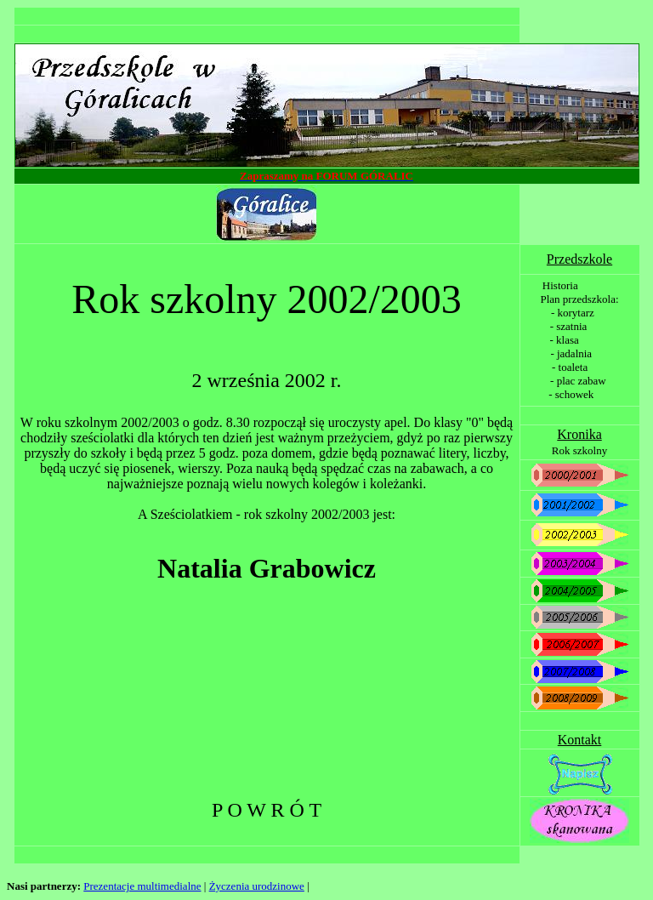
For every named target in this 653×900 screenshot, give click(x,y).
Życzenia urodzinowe (256, 886)
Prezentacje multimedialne (142, 886)
